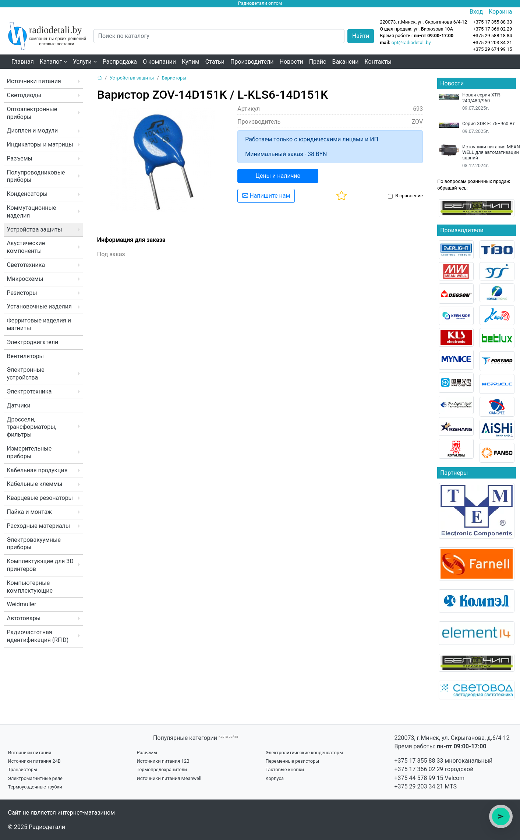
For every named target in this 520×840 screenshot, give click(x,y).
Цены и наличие (277, 175)
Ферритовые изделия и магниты (39, 324)
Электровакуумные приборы (34, 543)
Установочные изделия (39, 306)
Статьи (214, 61)
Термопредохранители (162, 769)
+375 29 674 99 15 (492, 49)
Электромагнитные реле (35, 778)
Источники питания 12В (163, 761)
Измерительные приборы (29, 452)
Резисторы (22, 292)
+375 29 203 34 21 (492, 42)
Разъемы (20, 158)
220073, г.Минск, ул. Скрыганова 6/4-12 (423, 22)
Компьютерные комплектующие (30, 586)
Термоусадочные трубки (35, 787)
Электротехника (29, 391)
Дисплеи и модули (32, 130)
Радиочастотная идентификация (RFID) (38, 636)
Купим (190, 61)
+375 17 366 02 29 (419, 769)
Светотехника (26, 264)
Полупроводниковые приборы (36, 176)
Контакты (378, 61)
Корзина (500, 11)
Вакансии (345, 61)
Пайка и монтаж (29, 511)
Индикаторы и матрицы (40, 144)
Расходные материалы (38, 525)
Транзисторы (22, 769)
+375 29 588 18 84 (492, 35)
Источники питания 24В (34, 761)
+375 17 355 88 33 (419, 760)
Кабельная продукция (37, 470)
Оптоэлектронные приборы (32, 113)
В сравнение (409, 195)
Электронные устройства (26, 373)
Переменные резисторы (292, 761)
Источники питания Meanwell (169, 778)
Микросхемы (25, 278)
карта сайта (228, 736)
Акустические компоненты (26, 247)
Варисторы (174, 78)
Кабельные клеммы (35, 483)
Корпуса (275, 778)
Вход (476, 11)
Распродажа (120, 61)
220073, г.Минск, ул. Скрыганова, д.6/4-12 (452, 737)
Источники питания (34, 81)
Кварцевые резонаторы (40, 497)
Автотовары (24, 618)
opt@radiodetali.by (411, 42)
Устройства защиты (34, 229)
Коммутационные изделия (31, 211)
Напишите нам (266, 195)
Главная (22, 61)
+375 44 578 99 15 (419, 777)
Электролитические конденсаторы (304, 752)
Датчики (19, 405)
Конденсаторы (27, 193)
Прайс (317, 61)
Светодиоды (24, 95)
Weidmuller (21, 604)
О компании (159, 61)
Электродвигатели (33, 342)
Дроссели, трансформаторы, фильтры (31, 427)
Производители (252, 61)
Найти (360, 35)
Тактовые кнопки (285, 769)
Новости (291, 61)
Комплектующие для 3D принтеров (40, 565)
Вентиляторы (25, 356)
